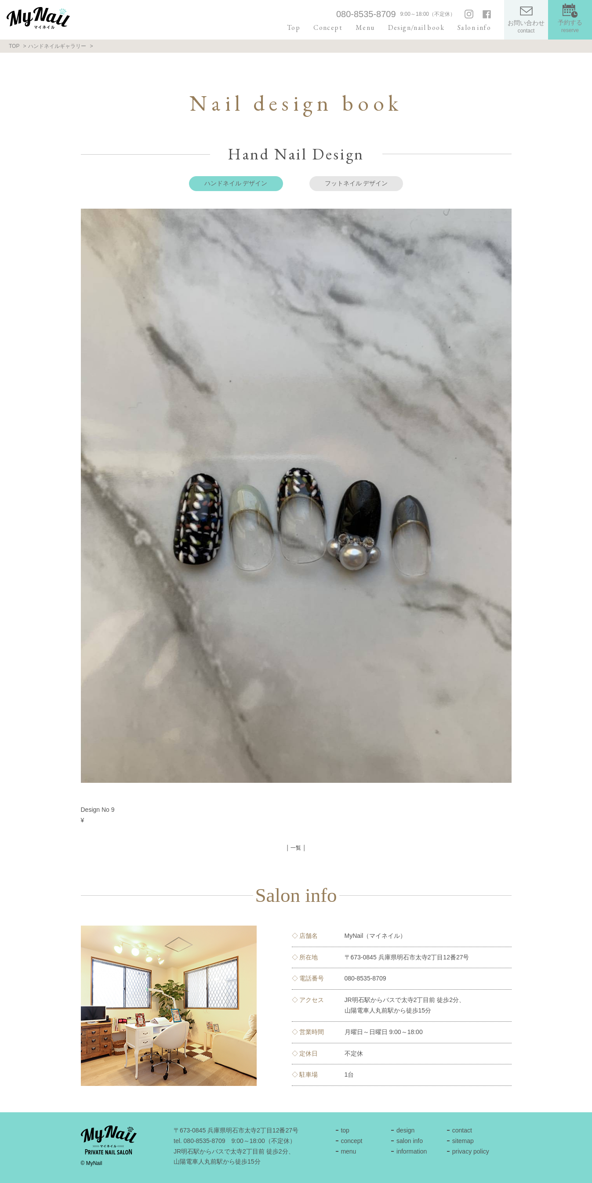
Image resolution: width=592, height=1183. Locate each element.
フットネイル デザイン (356, 183)
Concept (327, 27)
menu (348, 1151)
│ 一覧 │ (296, 848)
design (405, 1130)
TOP (14, 46)
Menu (365, 27)
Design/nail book (416, 27)
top (345, 1130)
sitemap (463, 1140)
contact (462, 1130)
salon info (409, 1140)
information (411, 1151)
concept (351, 1140)
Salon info (474, 27)
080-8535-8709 (366, 14)
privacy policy (470, 1151)
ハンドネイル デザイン (236, 183)
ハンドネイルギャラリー (57, 46)
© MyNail (91, 1163)
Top (293, 27)
